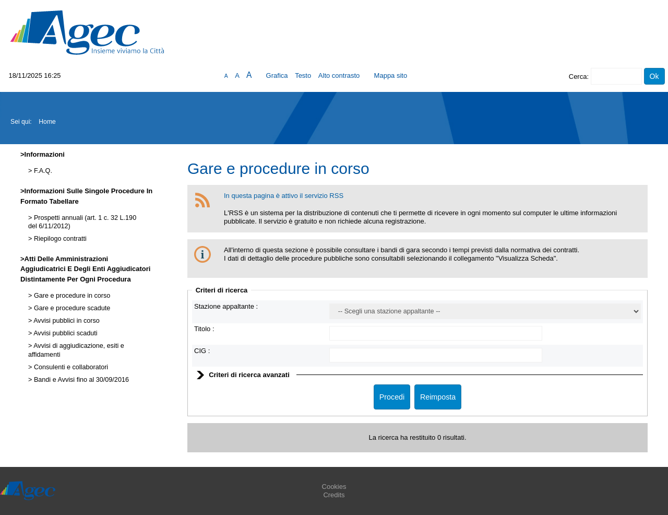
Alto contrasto (339, 75)
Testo (303, 75)
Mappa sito (391, 75)
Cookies (334, 486)
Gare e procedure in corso (71, 295)
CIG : (202, 351)
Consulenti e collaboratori (70, 367)
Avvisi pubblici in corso (65, 320)
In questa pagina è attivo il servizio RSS (283, 196)
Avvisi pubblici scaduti (64, 333)
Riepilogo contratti (59, 238)
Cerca (578, 76)
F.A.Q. (42, 170)
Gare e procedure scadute (71, 308)
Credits (333, 495)
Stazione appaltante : (226, 306)
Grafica (277, 75)
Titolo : (204, 329)
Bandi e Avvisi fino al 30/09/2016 (80, 379)
